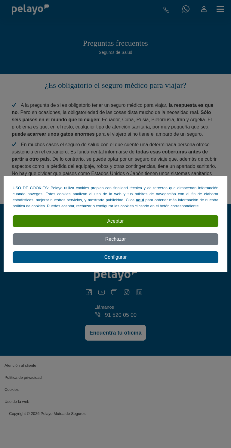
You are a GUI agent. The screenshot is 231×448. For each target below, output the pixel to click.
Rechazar (115, 239)
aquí (140, 200)
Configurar (115, 257)
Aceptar (115, 221)
